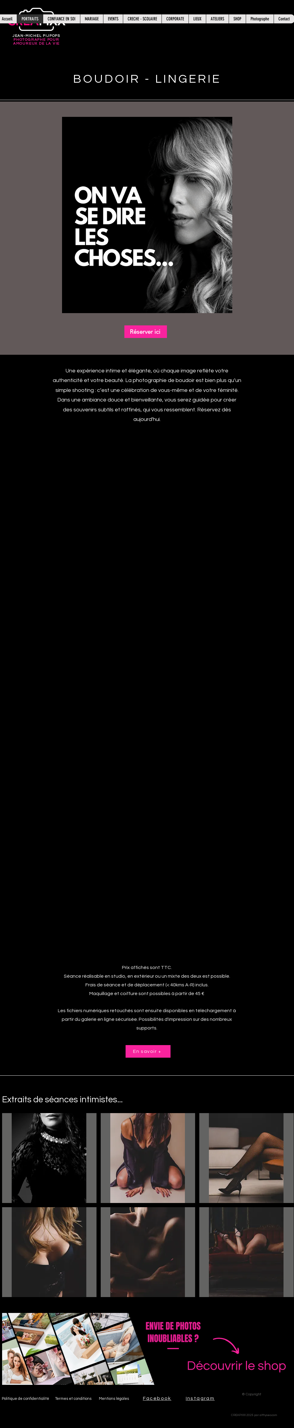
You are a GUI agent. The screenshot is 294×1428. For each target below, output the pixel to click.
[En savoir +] (148, 1051)
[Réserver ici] (145, 331)
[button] (147, 215)
